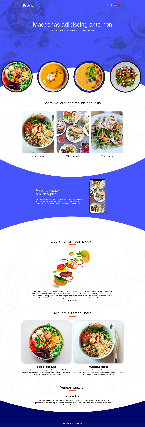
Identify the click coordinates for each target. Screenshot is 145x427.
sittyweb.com (77, 424)
